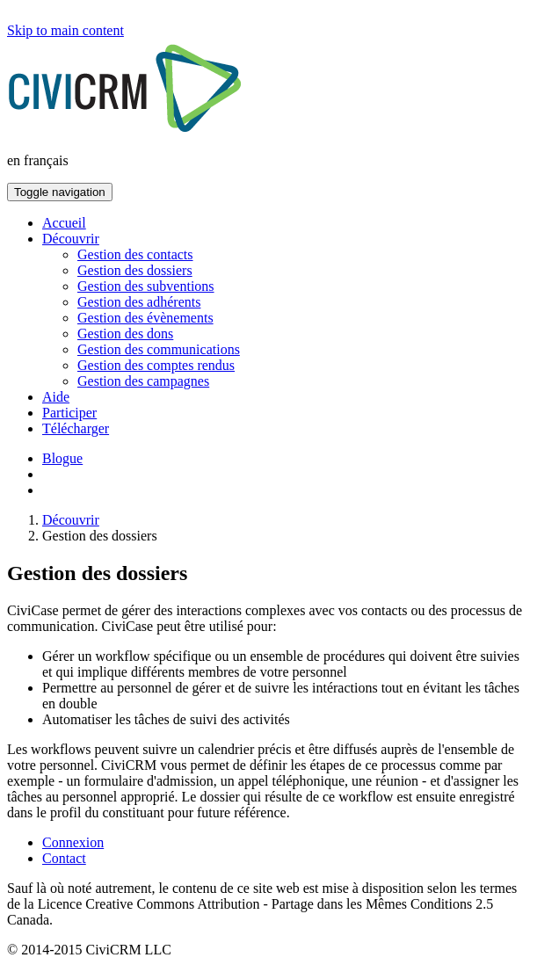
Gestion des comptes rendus (156, 365)
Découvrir (70, 238)
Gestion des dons (125, 333)
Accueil (64, 222)
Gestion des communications (158, 349)
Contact (64, 858)
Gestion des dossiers (134, 270)
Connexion (73, 842)
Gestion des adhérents (138, 301)
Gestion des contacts (135, 254)
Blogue (62, 458)
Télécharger (75, 428)
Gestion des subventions (145, 286)
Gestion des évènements (145, 317)
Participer (69, 412)
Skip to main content (65, 30)
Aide (55, 396)
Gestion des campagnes (143, 381)
